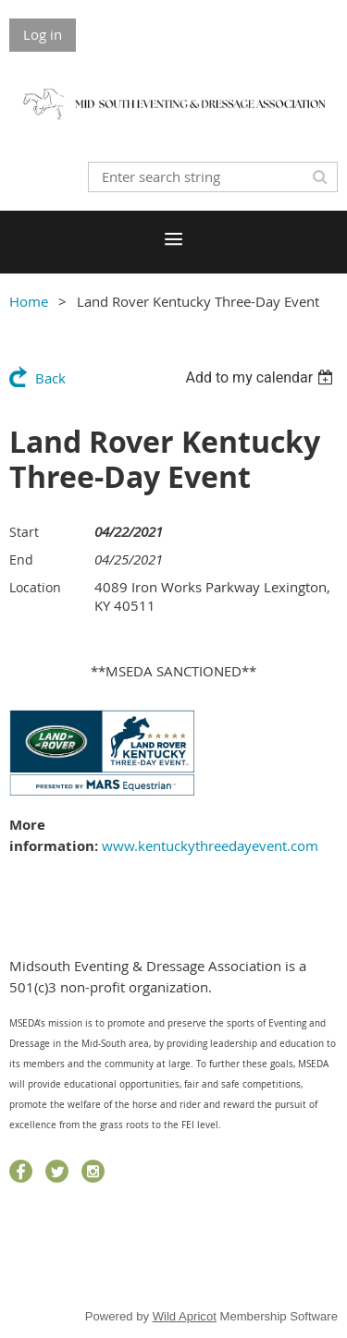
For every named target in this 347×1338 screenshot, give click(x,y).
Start (24, 532)
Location (35, 587)
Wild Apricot (185, 1316)
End (21, 559)
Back (50, 378)
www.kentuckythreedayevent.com (210, 845)
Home (28, 301)
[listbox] (261, 377)
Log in (42, 34)
